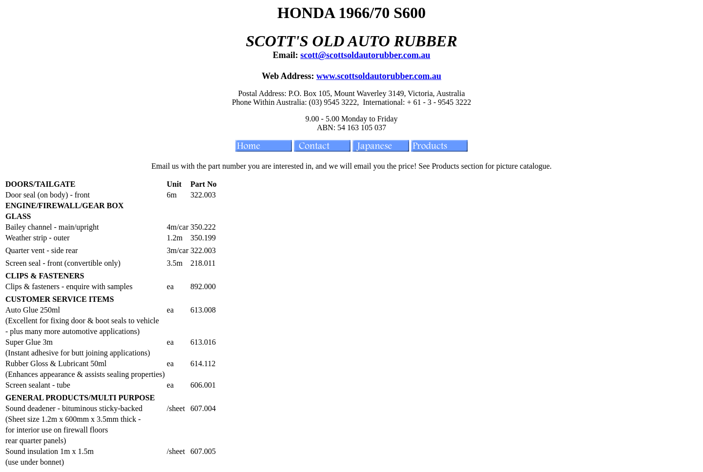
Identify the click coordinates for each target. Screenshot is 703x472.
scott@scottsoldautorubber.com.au (365, 55)
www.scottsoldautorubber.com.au (378, 76)
